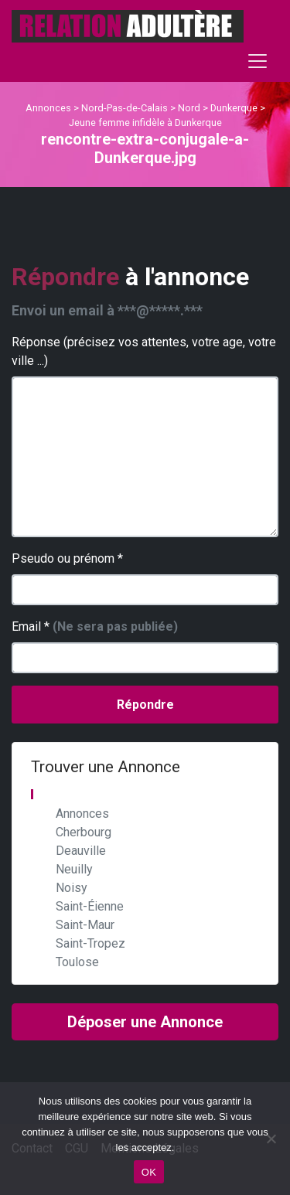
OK (149, 1172)
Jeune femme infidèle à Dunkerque (145, 122)
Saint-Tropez (90, 943)
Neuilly (74, 869)
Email (95, 626)
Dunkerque (234, 108)
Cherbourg (83, 832)
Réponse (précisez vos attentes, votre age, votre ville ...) (144, 351)
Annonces (48, 108)
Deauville (81, 850)
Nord (189, 108)
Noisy (71, 887)
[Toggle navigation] (257, 61)
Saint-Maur (85, 925)
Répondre (145, 704)
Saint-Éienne (90, 906)
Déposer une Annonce (145, 1022)
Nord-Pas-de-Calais (124, 108)
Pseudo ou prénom (67, 558)
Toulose (77, 962)
